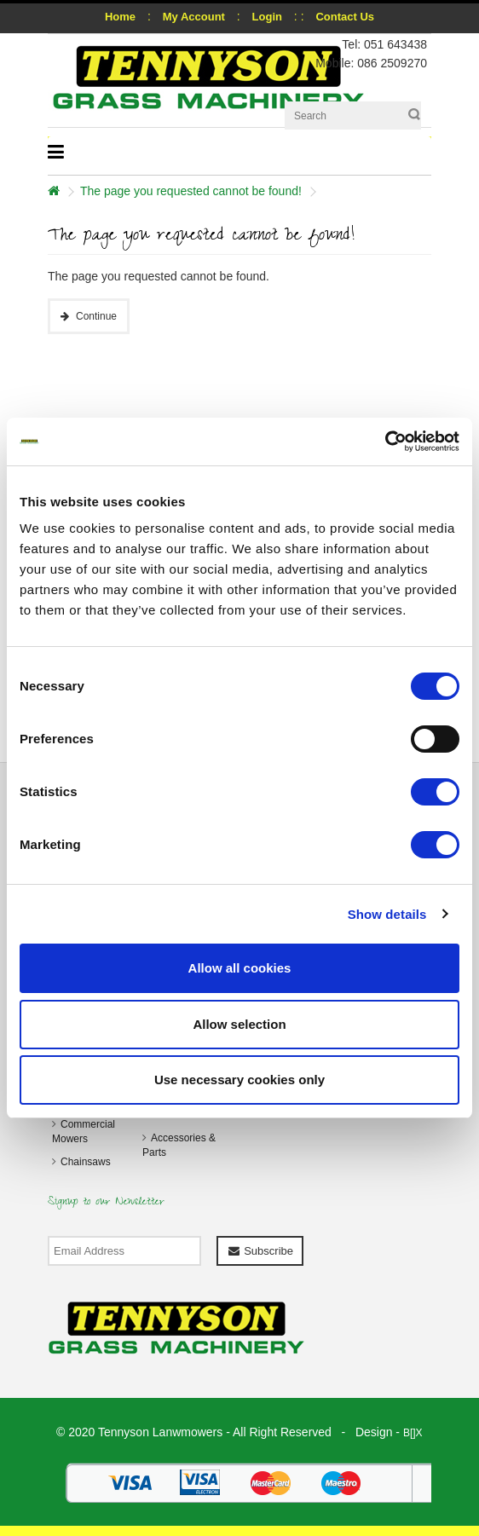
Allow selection (239, 1024)
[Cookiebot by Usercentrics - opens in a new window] (384, 441)
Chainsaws (86, 1162)
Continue (96, 316)
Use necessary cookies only (239, 1079)
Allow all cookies (239, 968)
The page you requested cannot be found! (191, 191)
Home (120, 16)
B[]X (413, 1433)
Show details (387, 914)
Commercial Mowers (83, 1131)
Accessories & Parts (179, 1145)
